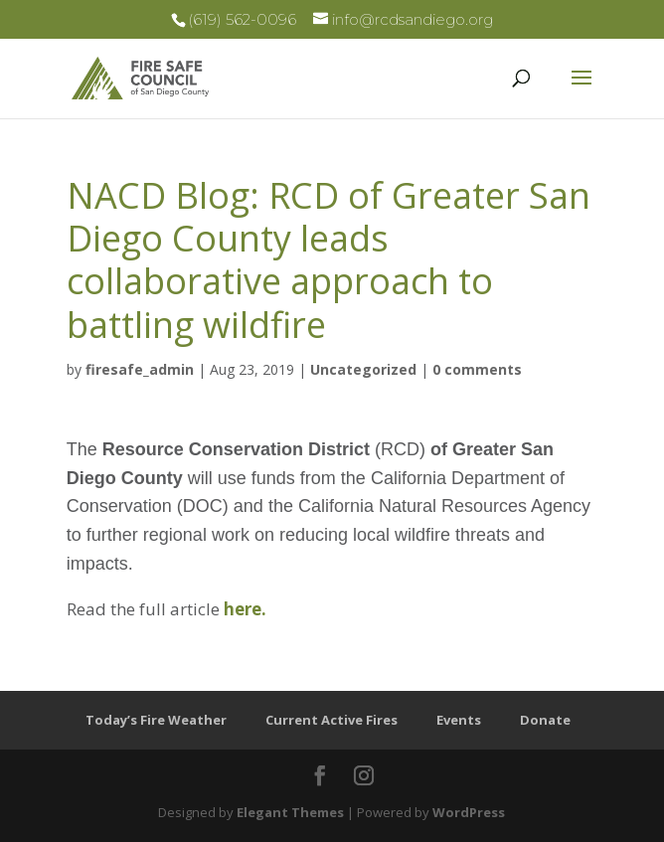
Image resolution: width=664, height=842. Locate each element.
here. (247, 608)
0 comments (477, 369)
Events (458, 720)
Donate (545, 720)
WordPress (468, 812)
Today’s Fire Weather (156, 720)
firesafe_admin (139, 369)
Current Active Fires (331, 720)
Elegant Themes (290, 812)
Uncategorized (363, 369)
